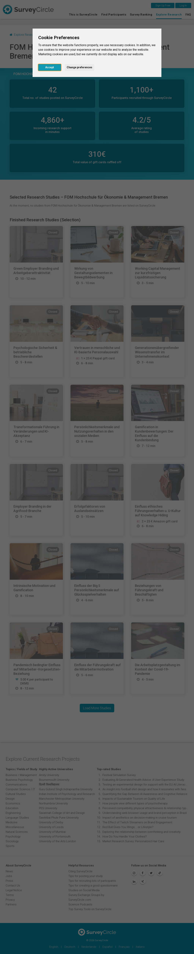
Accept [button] (49, 67)
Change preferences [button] (79, 67)
